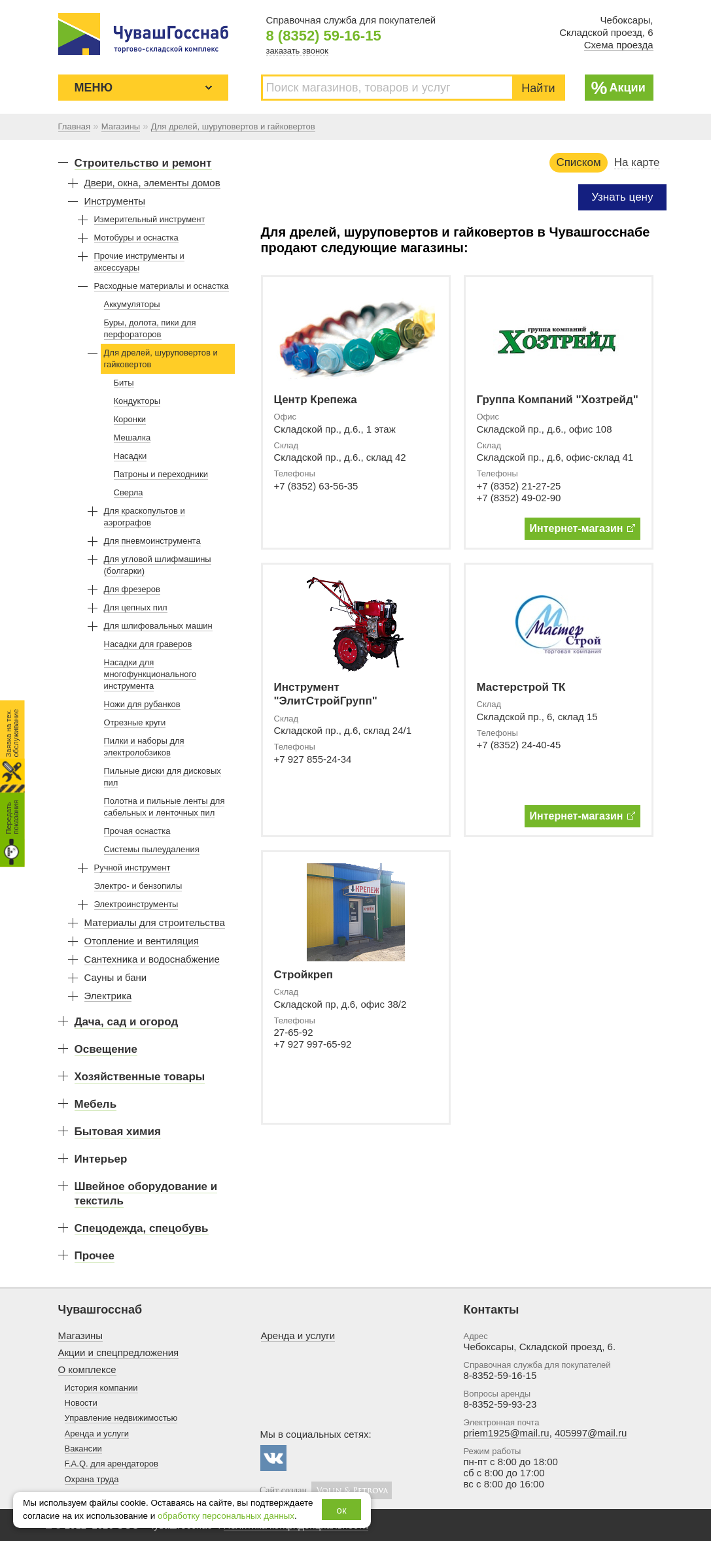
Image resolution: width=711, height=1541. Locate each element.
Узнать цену (622, 197)
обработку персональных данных (226, 1516)
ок (342, 1510)
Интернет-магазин (582, 528)
